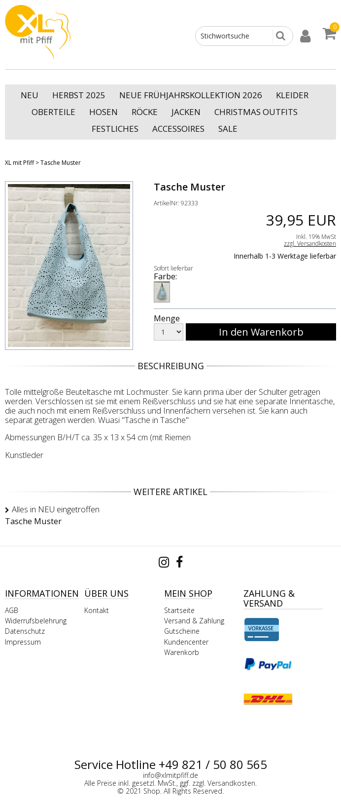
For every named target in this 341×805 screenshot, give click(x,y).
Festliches (115, 128)
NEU (29, 95)
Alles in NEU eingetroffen (56, 509)
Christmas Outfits (256, 111)
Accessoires (178, 128)
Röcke (145, 111)
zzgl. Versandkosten (310, 243)
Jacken (186, 111)
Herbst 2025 (78, 95)
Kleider (292, 95)
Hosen (103, 111)
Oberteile (53, 111)
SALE (228, 128)
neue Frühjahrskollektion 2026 (190, 95)
